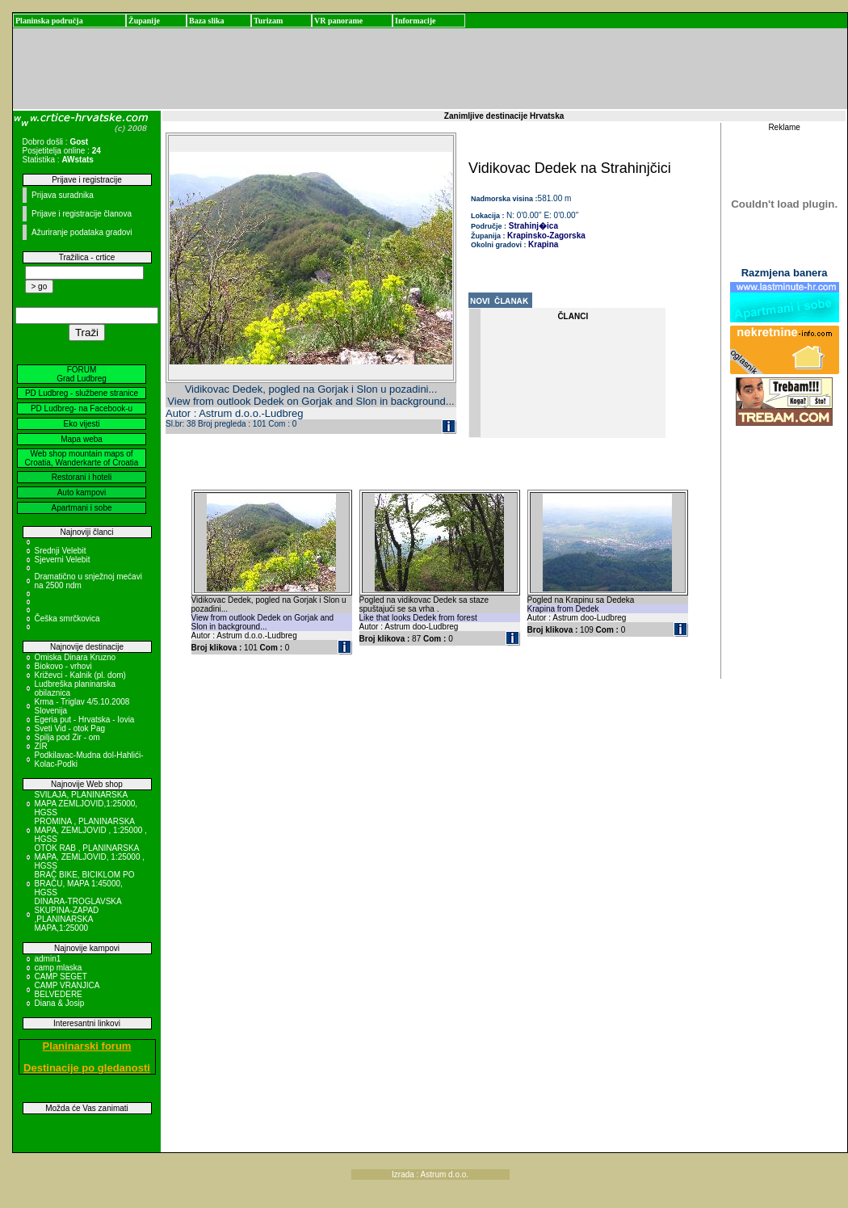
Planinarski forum (87, 1046)
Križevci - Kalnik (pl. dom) (80, 675)
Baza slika (207, 20)
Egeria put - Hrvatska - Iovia (85, 719)
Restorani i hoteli (81, 477)
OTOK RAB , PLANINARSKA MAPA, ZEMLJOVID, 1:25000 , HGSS (90, 857)
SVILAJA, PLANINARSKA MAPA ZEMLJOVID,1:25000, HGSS (86, 803)
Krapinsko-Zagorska (546, 235)
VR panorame (338, 20)
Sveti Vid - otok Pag (70, 728)
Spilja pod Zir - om (67, 737)
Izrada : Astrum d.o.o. (430, 1174)
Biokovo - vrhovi (63, 666)
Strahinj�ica (532, 225)
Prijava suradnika (62, 195)
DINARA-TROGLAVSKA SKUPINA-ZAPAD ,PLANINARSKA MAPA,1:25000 (78, 914)
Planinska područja (49, 20)
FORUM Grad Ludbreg (82, 374)
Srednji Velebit (60, 550)
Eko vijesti (81, 423)
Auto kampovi (82, 492)
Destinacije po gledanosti (86, 1068)
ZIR (41, 746)
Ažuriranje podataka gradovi (81, 232)
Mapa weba (82, 439)
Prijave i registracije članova (81, 213)
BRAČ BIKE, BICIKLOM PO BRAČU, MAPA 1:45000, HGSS (85, 883)
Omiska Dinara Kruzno (75, 657)
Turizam (268, 20)
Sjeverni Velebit (62, 559)
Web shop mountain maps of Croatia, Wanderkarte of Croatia (82, 458)
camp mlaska (58, 967)
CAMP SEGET (61, 976)
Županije (144, 20)
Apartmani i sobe (81, 507)
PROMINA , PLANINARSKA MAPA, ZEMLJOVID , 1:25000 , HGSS (91, 830)
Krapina (543, 244)
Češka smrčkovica (67, 618)
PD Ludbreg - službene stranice (81, 393)
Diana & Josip (60, 1003)
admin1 (48, 958)
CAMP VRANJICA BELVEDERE (67, 990)
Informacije (415, 20)
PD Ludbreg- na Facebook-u (81, 408)
